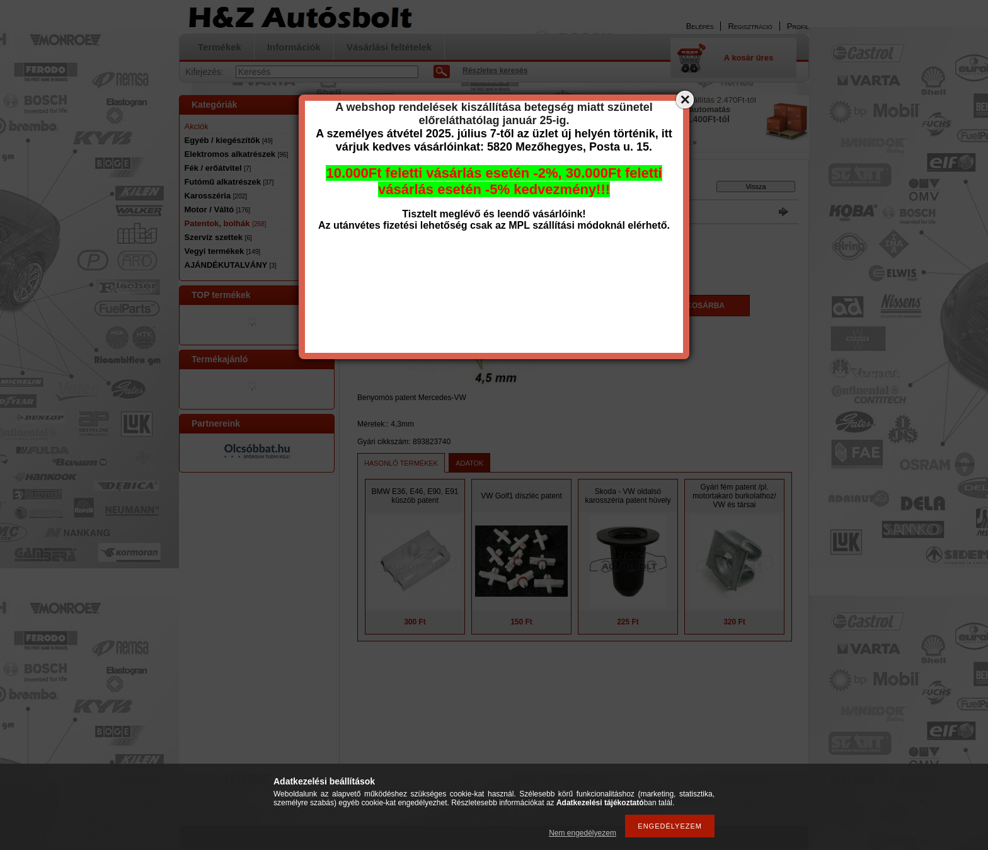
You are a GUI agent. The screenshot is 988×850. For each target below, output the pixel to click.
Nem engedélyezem (582, 833)
